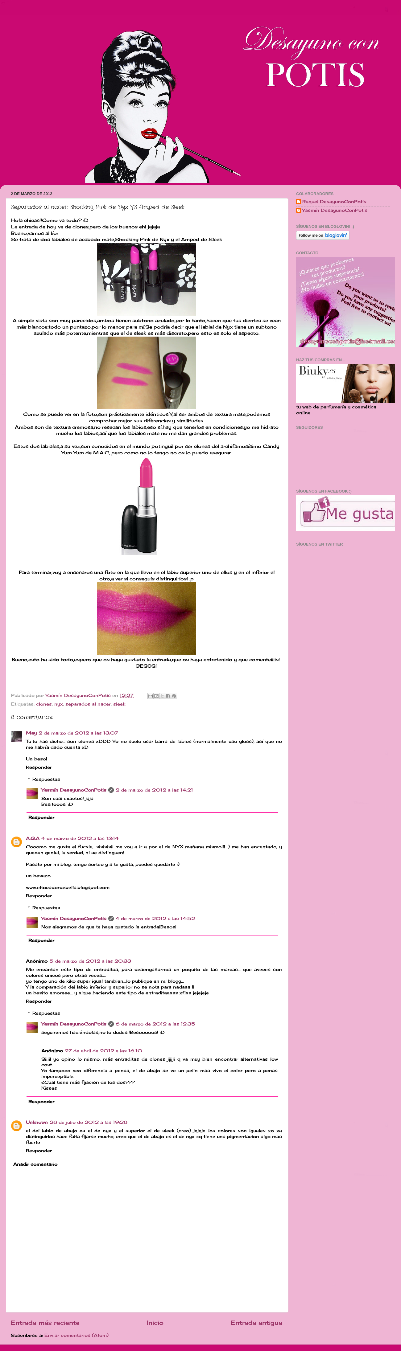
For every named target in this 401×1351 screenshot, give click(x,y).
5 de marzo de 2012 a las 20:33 (90, 961)
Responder (39, 767)
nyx (58, 704)
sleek (119, 704)
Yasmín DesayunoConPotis (79, 695)
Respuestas (46, 779)
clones (44, 704)
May (31, 733)
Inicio (155, 1322)
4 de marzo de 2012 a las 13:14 (80, 838)
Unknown (37, 1122)
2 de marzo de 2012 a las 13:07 (78, 733)
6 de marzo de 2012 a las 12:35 (155, 1023)
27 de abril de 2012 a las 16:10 (103, 1050)
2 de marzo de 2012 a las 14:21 (154, 790)
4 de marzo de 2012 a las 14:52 (155, 918)
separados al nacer (88, 704)
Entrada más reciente (45, 1322)
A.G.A (32, 838)
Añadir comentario (35, 1164)
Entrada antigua (256, 1322)
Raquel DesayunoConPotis (334, 201)
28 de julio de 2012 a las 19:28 (88, 1122)
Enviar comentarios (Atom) (76, 1335)
